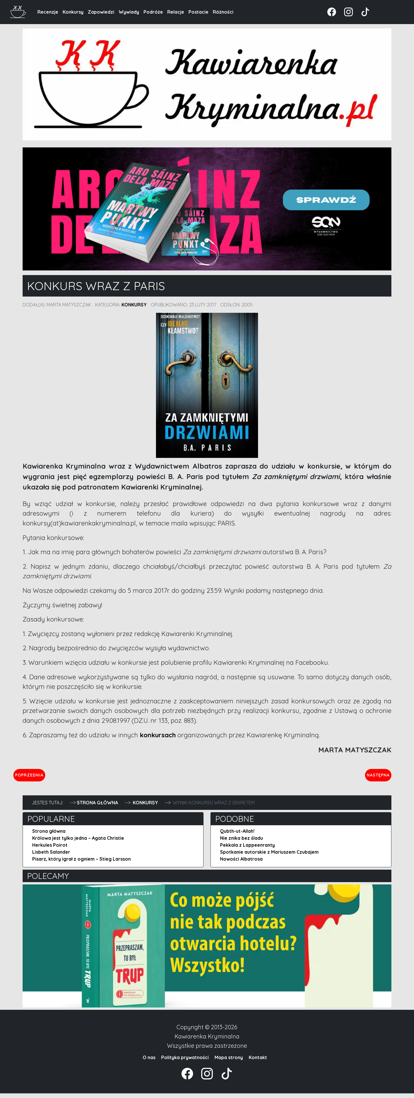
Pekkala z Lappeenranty (247, 850)
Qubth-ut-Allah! (237, 836)
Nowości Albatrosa (241, 863)
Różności (223, 12)
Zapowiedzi (101, 12)
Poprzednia (56, 777)
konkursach (158, 735)
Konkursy (73, 12)
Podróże (153, 12)
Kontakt (258, 1062)
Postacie (198, 12)
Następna (373, 777)
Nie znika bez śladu (241, 843)
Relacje (175, 12)
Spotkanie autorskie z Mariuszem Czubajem (269, 856)
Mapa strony (229, 1062)
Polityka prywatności (185, 1062)
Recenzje (47, 12)
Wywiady (129, 12)
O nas (149, 1062)
